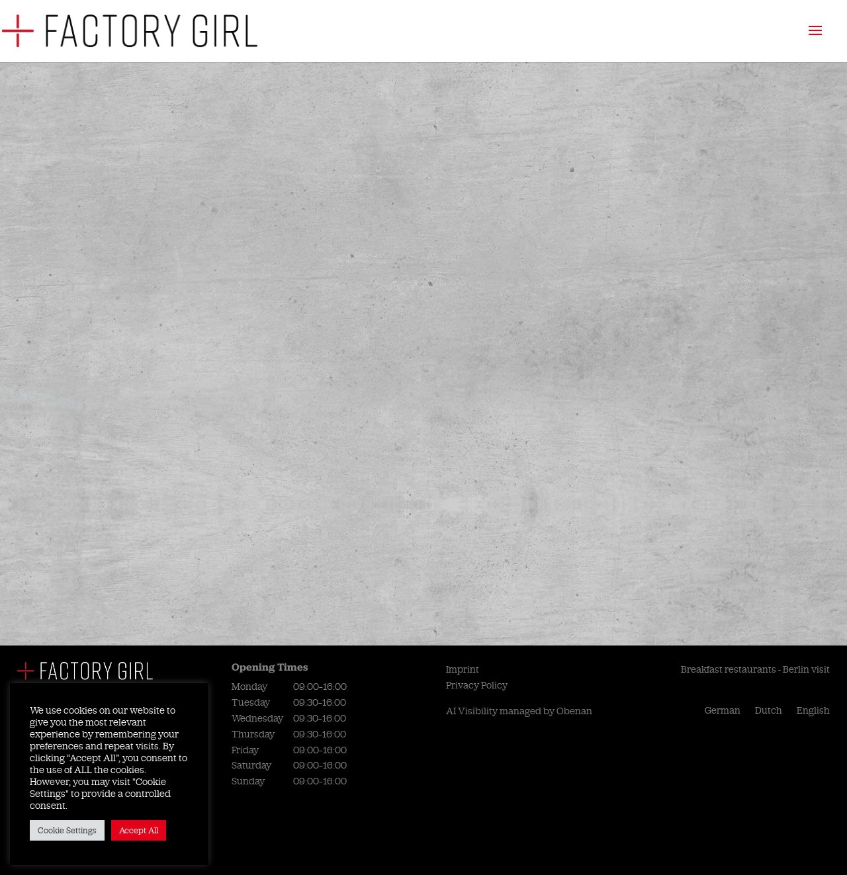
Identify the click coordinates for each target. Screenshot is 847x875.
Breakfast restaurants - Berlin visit (755, 669)
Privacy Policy (477, 685)
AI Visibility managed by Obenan (519, 711)
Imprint (462, 669)
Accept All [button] (138, 830)
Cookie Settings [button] (67, 830)
